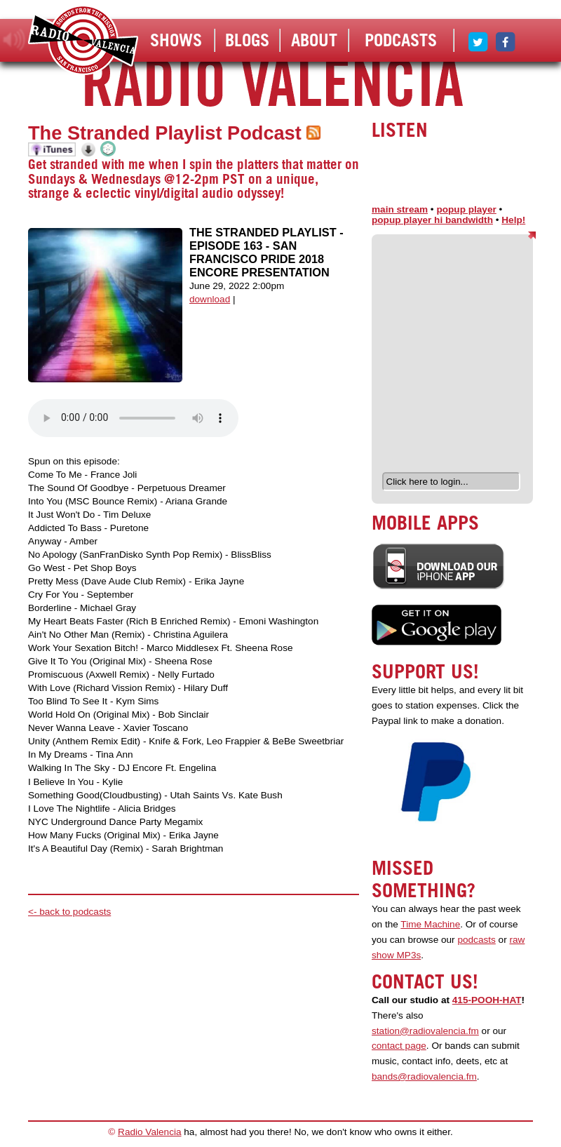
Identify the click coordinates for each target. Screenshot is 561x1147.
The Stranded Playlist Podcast (165, 133)
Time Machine (430, 924)
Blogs (247, 40)
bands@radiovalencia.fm (424, 1076)
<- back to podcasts (69, 911)
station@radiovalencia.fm (425, 1031)
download (209, 299)
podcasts (476, 939)
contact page (399, 1045)
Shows (176, 40)
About (314, 40)
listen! (14, 40)
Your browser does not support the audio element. (133, 418)
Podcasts (401, 40)
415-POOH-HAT (487, 1000)
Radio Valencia (149, 1132)
